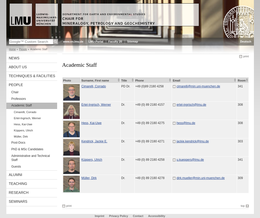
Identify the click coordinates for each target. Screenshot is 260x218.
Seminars (18, 201)
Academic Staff (21, 105)
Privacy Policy (118, 215)
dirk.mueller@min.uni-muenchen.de (200, 178)
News (14, 58)
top (243, 205)
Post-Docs (18, 142)
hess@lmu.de (185, 123)
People (23, 49)
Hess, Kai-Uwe (23, 124)
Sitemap (132, 41)
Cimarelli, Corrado (25, 112)
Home (12, 49)
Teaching (18, 184)
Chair (15, 92)
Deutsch (245, 41)
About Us (18, 67)
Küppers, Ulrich (23, 130)
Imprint (99, 215)
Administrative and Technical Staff (30, 158)
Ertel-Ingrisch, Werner (27, 118)
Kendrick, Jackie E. (94, 141)
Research (19, 192)
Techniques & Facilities (32, 76)
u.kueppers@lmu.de (190, 159)
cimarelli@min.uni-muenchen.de (198, 86)
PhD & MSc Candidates (27, 149)
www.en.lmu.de (73, 41)
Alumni (15, 175)
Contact (138, 215)
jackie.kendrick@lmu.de (192, 141)
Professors (18, 99)
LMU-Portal (95, 41)
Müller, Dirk (21, 136)
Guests (16, 166)
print (246, 56)
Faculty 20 (115, 41)
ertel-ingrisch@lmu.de (191, 104)
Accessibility (156, 215)
